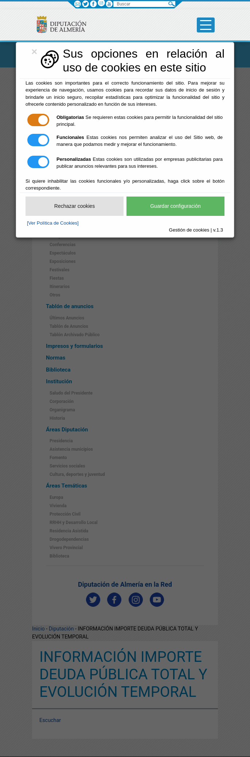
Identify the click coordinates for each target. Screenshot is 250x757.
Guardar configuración (175, 206)
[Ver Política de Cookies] (53, 223)
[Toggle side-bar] (206, 25)
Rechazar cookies (74, 206)
